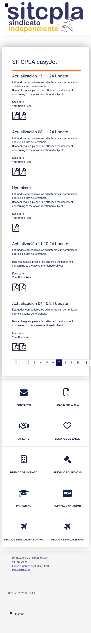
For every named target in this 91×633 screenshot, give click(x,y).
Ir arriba (16, 614)
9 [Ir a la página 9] (71, 362)
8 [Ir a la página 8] (65, 362)
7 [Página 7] (59, 362)
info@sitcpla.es (21, 569)
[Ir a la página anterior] (22, 362)
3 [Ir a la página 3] (34, 362)
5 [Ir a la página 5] (47, 362)
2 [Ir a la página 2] (28, 362)
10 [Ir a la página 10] (78, 362)
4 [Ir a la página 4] (41, 362)
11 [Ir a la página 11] (85, 362)
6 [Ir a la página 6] (53, 362)
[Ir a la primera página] (15, 362)
